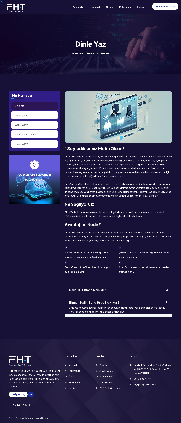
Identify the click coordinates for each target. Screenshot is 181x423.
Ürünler (110, 6)
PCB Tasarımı (21, 143)
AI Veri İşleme (21, 115)
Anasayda (77, 53)
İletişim (141, 6)
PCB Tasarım (106, 376)
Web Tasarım (21, 124)
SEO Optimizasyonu (25, 134)
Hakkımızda (95, 6)
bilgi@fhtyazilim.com (144, 384)
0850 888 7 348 (34, 179)
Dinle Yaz (19, 105)
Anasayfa (78, 6)
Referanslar (125, 6)
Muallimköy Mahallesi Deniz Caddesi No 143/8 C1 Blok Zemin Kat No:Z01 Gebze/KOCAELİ (152, 369)
